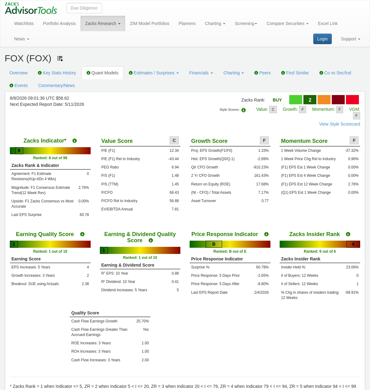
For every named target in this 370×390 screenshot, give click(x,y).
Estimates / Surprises (154, 72)
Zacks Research (103, 23)
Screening (246, 23)
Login (322, 38)
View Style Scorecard (339, 124)
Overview (18, 72)
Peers (262, 72)
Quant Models (102, 72)
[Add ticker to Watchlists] (60, 59)
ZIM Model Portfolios (149, 23)
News (21, 38)
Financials (201, 72)
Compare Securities (287, 23)
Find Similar (295, 72)
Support (350, 38)
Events (19, 85)
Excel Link (328, 23)
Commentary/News (56, 85)
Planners (187, 23)
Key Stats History (57, 72)
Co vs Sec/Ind (335, 72)
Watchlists (24, 23)
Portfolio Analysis (59, 23)
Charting (215, 23)
